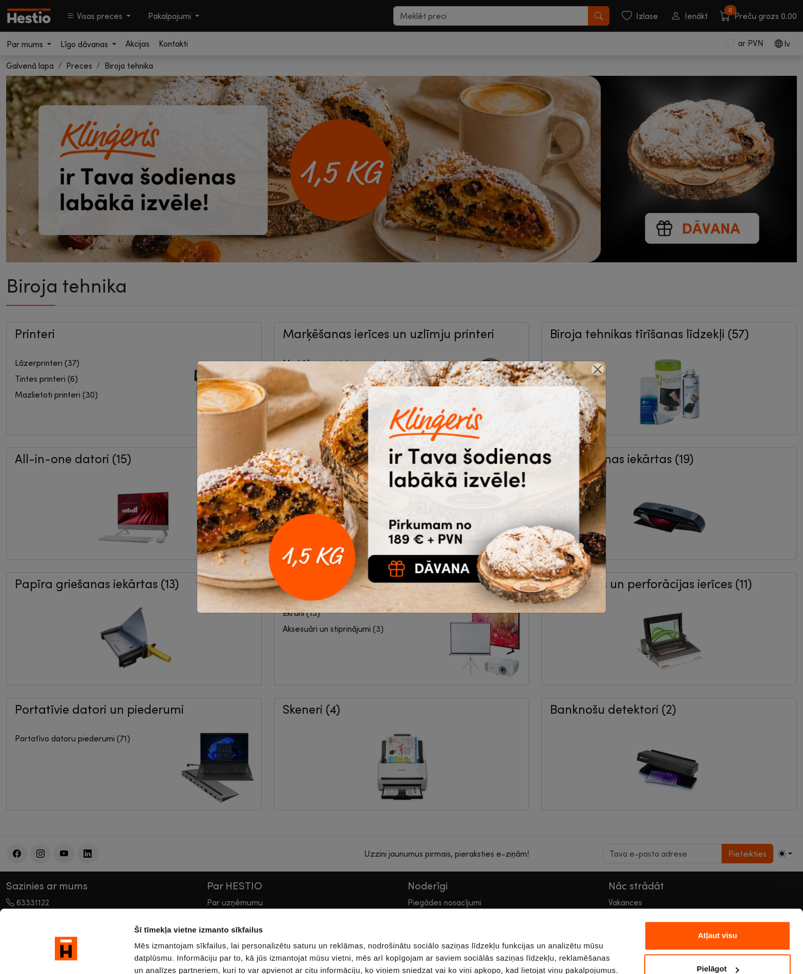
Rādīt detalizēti (161, 953)
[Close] (597, 369)
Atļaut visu (717, 890)
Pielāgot (718, 924)
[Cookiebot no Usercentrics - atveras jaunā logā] (66, 954)
